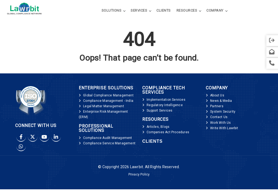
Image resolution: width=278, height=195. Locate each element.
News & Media (221, 101)
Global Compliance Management (108, 95)
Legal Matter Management (103, 106)
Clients (163, 10)
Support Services (159, 110)
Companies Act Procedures (168, 132)
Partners (216, 106)
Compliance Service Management (109, 143)
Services (139, 10)
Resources (186, 10)
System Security (222, 111)
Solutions (112, 10)
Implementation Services (166, 100)
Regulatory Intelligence (165, 105)
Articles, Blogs (158, 127)
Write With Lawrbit (224, 128)
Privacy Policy (139, 174)
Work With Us (220, 123)
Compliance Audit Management (107, 138)
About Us (217, 95)
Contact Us (219, 117)
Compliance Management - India (108, 101)
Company (214, 10)
